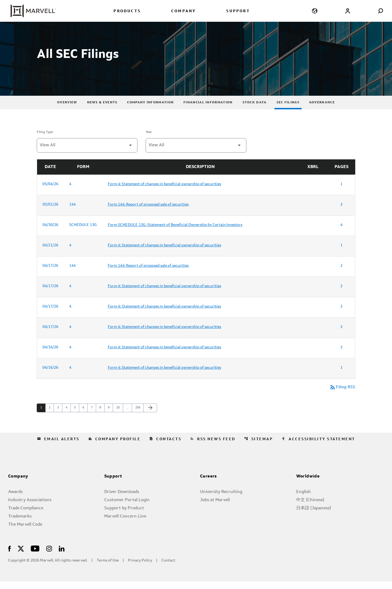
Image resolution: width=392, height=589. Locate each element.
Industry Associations (29, 508)
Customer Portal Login (127, 508)
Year (149, 139)
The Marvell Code (25, 532)
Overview (67, 110)
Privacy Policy (140, 568)
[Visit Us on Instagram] (49, 556)
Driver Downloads (121, 499)
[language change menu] (314, 10)
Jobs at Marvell (215, 508)
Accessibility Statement (318, 447)
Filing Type (45, 139)
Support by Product (124, 516)
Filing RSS (342, 395)
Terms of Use (108, 568)
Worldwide (308, 484)
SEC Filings (288, 110)
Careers (208, 484)
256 (138, 415)
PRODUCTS (127, 11)
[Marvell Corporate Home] (30, 11)
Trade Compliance (25, 516)
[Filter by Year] (196, 153)
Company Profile (114, 447)
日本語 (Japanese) (313, 516)
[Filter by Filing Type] (87, 153)
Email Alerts (58, 447)
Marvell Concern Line (125, 524)
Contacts (165, 447)
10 (119, 415)
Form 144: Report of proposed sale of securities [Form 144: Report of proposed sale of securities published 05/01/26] (148, 212)
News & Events (102, 110)
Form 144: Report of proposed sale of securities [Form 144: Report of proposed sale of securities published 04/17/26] (148, 273)
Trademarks (20, 524)
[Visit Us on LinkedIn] (62, 556)
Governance (322, 110)
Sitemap (258, 447)
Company (18, 484)
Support (113, 484)
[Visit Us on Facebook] (9, 556)
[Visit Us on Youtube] (35, 556)
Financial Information (207, 110)
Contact (168, 568)
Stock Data (255, 110)
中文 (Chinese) (310, 508)
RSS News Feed (212, 447)
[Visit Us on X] (21, 556)
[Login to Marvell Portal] (347, 10)
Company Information (150, 110)
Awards (15, 499)
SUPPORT (238, 11)
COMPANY (183, 11)
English (303, 499)
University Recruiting (221, 499)
